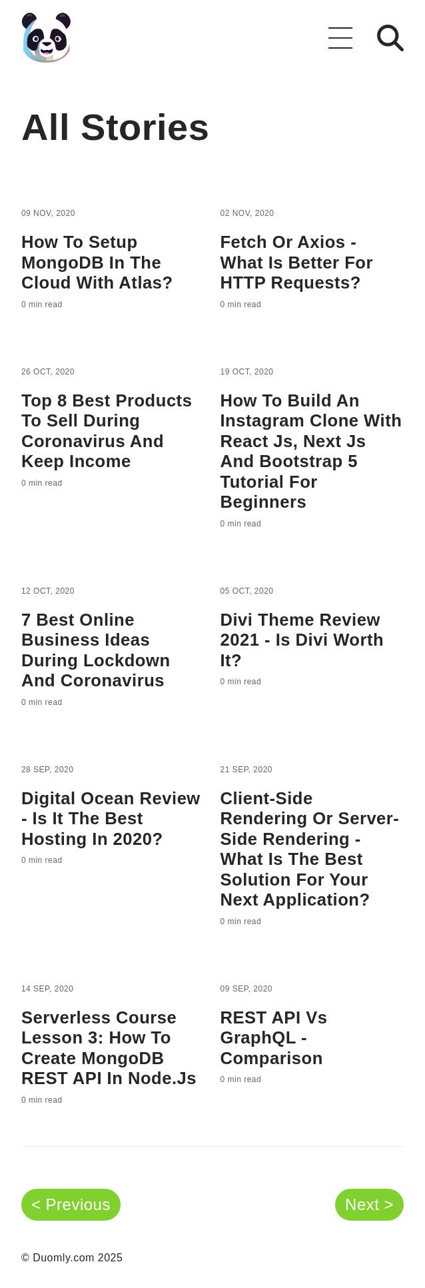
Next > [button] (369, 1204)
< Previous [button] (71, 1204)
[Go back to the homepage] (46, 38)
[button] (340, 38)
